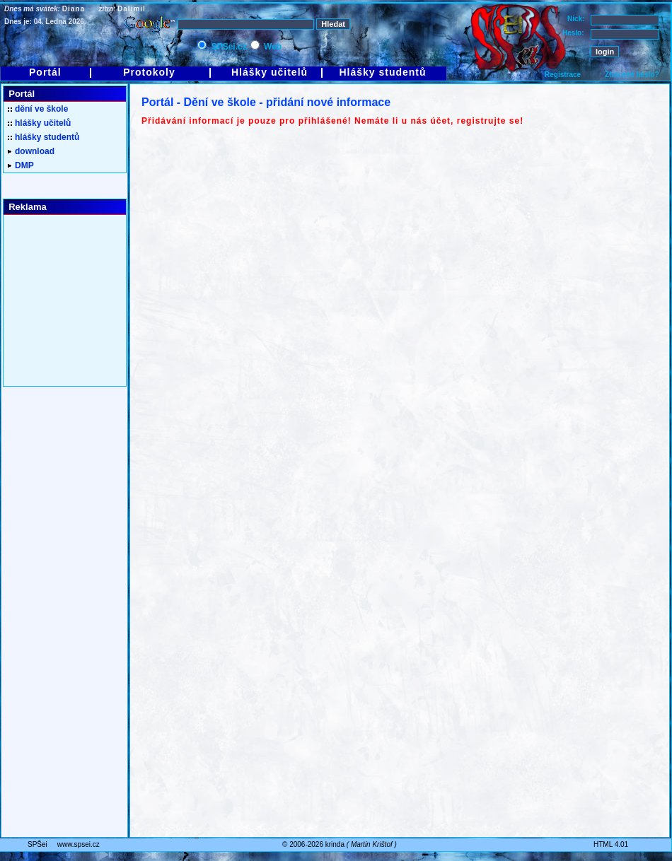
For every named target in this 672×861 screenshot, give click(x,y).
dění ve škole (38, 109)
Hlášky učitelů (269, 72)
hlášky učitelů (39, 123)
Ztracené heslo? (632, 74)
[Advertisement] (60, 301)
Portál (45, 72)
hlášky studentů (43, 137)
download (31, 151)
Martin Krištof (372, 844)
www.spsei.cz (78, 844)
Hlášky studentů (382, 72)
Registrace (563, 74)
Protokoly (149, 72)
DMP (21, 165)
